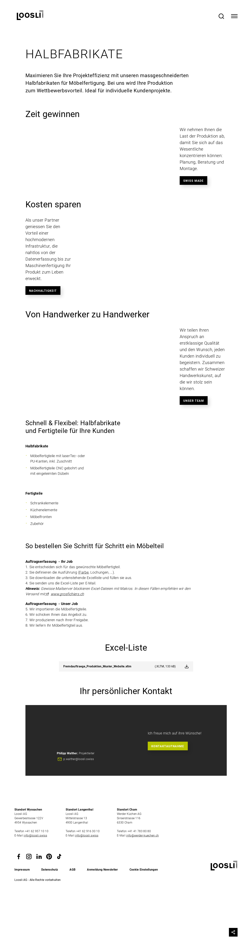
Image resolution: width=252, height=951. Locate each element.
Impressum (22, 869)
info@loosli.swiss (35, 835)
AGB (72, 869)
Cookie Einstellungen (144, 869)
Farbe (84, 572)
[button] (18, 856)
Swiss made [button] (193, 180)
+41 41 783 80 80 (139, 831)
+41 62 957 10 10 (37, 831)
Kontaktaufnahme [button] (167, 746)
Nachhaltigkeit (43, 290)
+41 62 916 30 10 (88, 831)
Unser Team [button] (193, 400)
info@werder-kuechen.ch (142, 835)
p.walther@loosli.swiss (78, 759)
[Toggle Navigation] (234, 16)
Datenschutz (49, 869)
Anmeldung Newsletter (102, 869)
